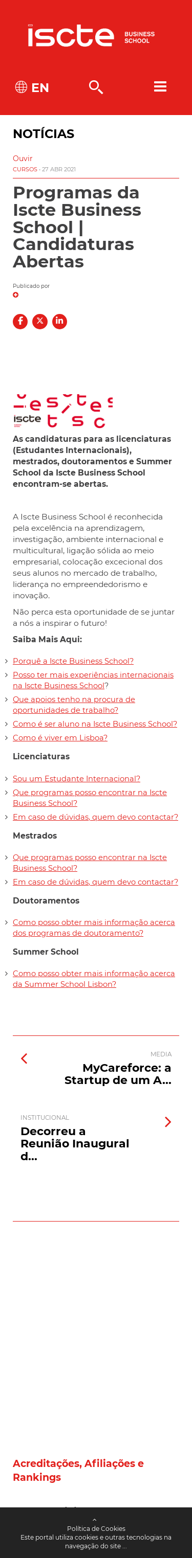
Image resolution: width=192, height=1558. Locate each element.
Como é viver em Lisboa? (60, 737)
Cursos (25, 169)
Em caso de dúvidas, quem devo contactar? (95, 817)
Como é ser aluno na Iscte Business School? (95, 724)
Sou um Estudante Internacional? (76, 778)
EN (38, 87)
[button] (23, 158)
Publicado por (31, 286)
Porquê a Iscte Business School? (73, 661)
